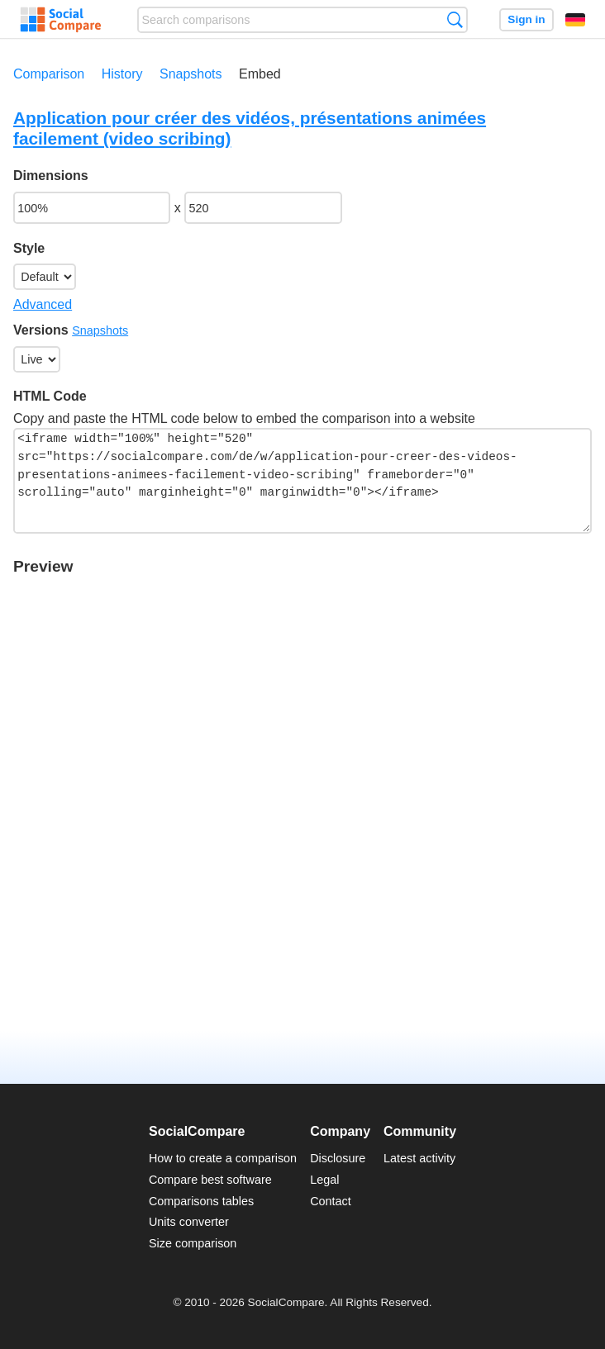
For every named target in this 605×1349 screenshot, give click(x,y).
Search (455, 19)
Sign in (526, 19)
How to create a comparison (223, 1158)
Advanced (42, 304)
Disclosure (337, 1158)
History (122, 74)
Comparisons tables (201, 1201)
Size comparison (192, 1243)
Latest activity (419, 1158)
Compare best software (210, 1179)
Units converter (189, 1221)
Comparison (48, 74)
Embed (260, 74)
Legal (324, 1179)
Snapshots (191, 74)
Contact (330, 1201)
